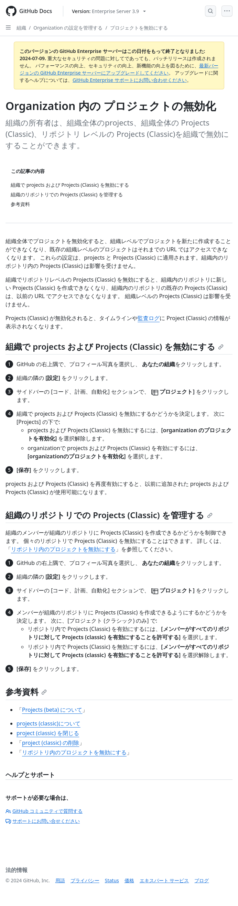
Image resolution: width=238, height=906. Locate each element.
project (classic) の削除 (50, 742)
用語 (60, 880)
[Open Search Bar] (210, 11)
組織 (21, 27)
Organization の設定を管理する (67, 27)
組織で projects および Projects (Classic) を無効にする (115, 346)
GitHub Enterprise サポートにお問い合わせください (130, 80)
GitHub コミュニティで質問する (44, 811)
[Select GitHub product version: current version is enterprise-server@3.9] (109, 11)
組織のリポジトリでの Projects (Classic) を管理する (109, 515)
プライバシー (85, 880)
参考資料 (26, 691)
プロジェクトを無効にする (139, 27)
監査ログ (149, 318)
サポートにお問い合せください (43, 821)
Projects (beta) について (52, 709)
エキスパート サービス (164, 880)
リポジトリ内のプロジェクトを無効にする (63, 549)
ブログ (201, 880)
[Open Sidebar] (8, 27)
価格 (129, 880)
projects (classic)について (48, 723)
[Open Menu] (226, 11)
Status (112, 880)
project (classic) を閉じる (48, 733)
